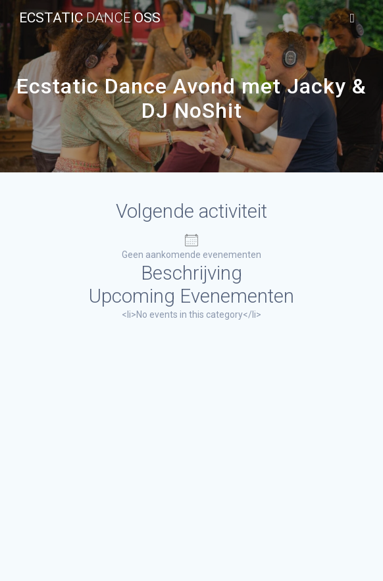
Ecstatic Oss (90, 18)
